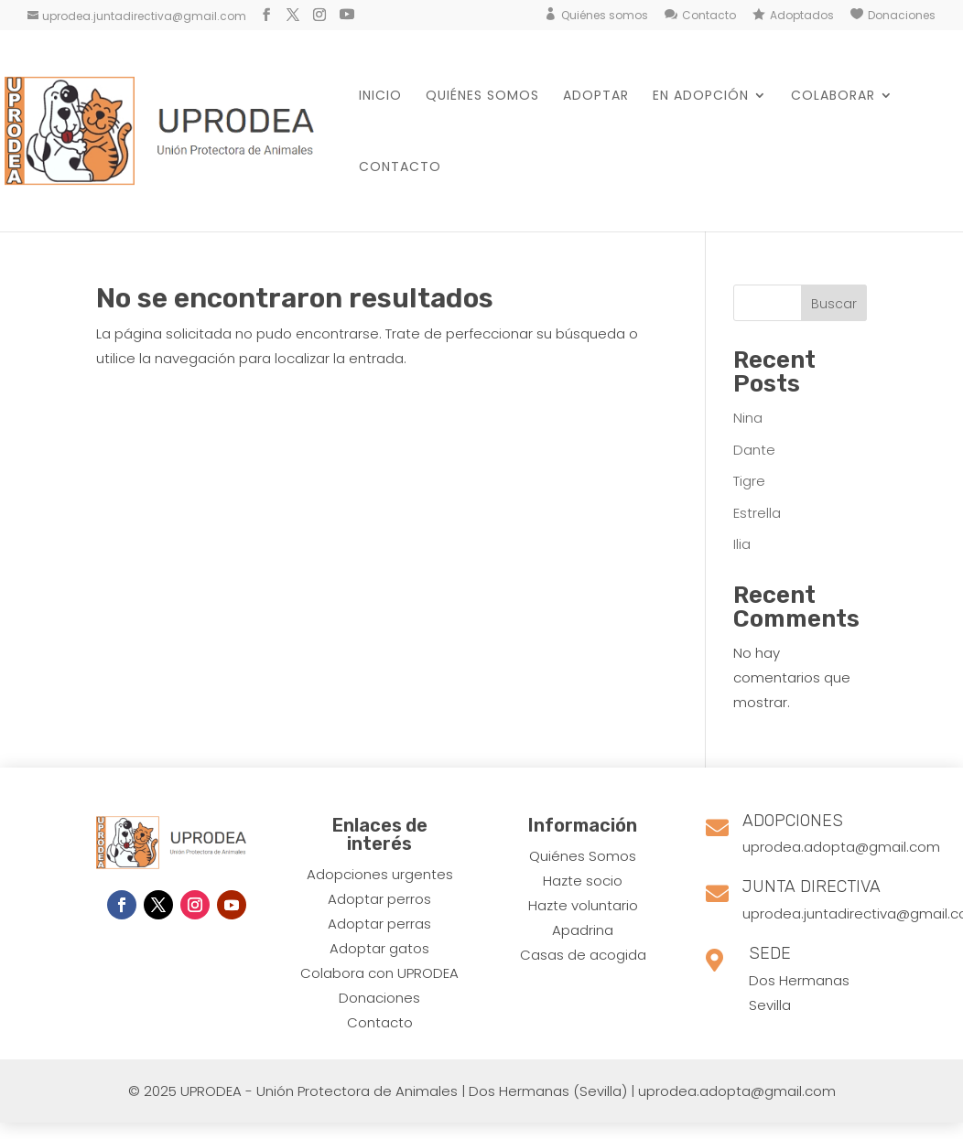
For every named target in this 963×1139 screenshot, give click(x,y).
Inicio (380, 96)
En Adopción (701, 96)
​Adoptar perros (379, 898)
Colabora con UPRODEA (379, 973)
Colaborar (833, 96)
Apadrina (582, 930)
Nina (748, 417)
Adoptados (802, 15)
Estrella (757, 512)
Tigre (749, 480)
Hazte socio (582, 880)
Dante (754, 449)
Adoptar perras (379, 923)
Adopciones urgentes (380, 874)
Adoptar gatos (379, 948)
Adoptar (596, 96)
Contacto (709, 15)
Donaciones (902, 15)
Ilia (742, 543)
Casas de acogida (583, 954)
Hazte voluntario (583, 905)
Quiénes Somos (582, 855)
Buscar (834, 304)
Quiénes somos (604, 15)
